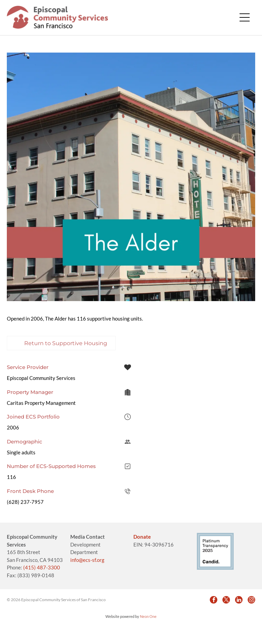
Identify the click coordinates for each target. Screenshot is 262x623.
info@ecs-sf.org (87, 560)
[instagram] (251, 600)
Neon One (148, 616)
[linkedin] (239, 600)
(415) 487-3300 (41, 567)
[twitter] (226, 600)
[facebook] (213, 600)
